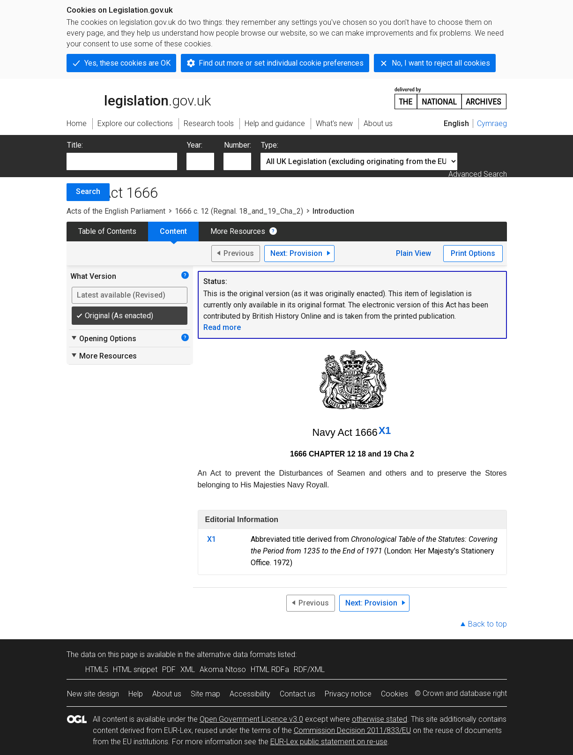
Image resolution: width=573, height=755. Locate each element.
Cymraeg (492, 123)
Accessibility (250, 693)
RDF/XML (309, 669)
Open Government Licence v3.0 (251, 719)
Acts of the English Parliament (116, 211)
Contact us (297, 693)
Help (135, 693)
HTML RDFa (270, 669)
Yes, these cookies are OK (127, 63)
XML (187, 669)
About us (166, 693)
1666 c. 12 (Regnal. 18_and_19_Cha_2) (239, 211)
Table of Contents (107, 231)
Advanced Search (477, 174)
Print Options (473, 253)
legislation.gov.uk (139, 97)
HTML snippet (135, 669)
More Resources (237, 231)
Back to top (487, 624)
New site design (93, 693)
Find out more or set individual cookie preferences (281, 63)
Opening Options (103, 338)
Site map (205, 693)
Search (88, 191)
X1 (385, 430)
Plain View (413, 253)
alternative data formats (236, 654)
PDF (169, 669)
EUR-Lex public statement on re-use (328, 741)
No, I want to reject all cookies (441, 63)
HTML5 (96, 669)
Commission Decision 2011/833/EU (352, 730)
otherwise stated (379, 719)
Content (173, 231)
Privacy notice (348, 693)
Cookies (394, 693)
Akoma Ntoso (223, 669)
